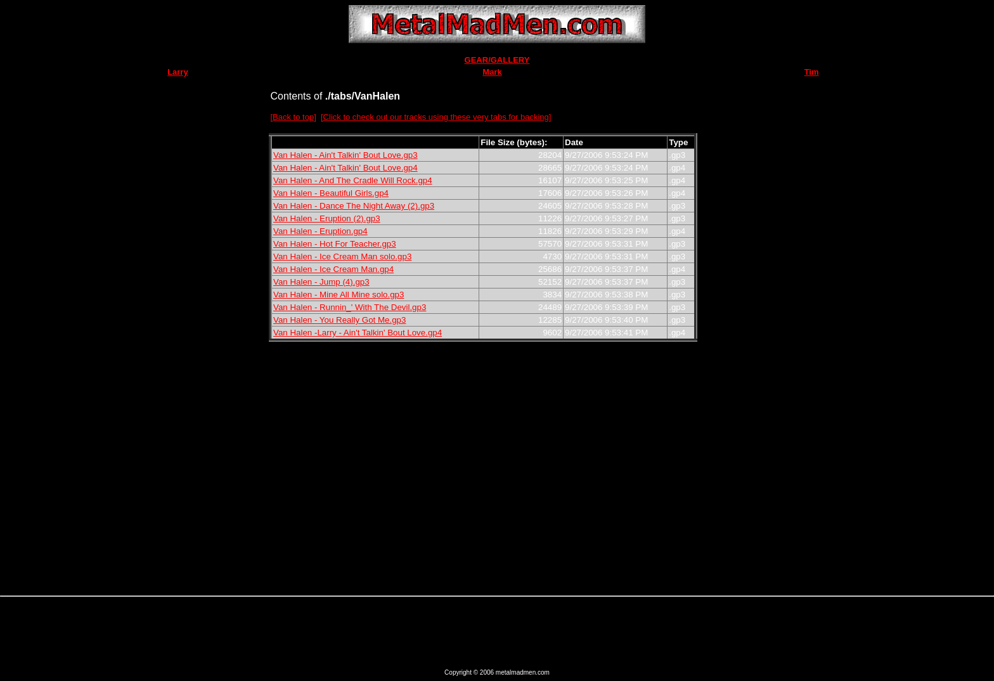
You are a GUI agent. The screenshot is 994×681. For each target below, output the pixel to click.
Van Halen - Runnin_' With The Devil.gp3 (349, 307)
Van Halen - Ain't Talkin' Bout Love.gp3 (345, 155)
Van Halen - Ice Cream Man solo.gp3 (342, 256)
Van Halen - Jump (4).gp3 (321, 282)
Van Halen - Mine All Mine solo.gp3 (338, 294)
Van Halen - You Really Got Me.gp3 (339, 320)
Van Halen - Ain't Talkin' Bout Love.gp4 (345, 167)
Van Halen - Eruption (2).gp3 (326, 218)
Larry (177, 72)
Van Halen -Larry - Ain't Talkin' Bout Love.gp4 (357, 332)
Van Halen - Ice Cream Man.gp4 (333, 269)
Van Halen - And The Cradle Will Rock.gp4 (352, 180)
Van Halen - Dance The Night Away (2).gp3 (353, 206)
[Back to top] (293, 117)
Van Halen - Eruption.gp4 (320, 231)
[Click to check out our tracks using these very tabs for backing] (436, 117)
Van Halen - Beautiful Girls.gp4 (331, 193)
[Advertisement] (737, 394)
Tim (811, 72)
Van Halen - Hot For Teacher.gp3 (334, 244)
